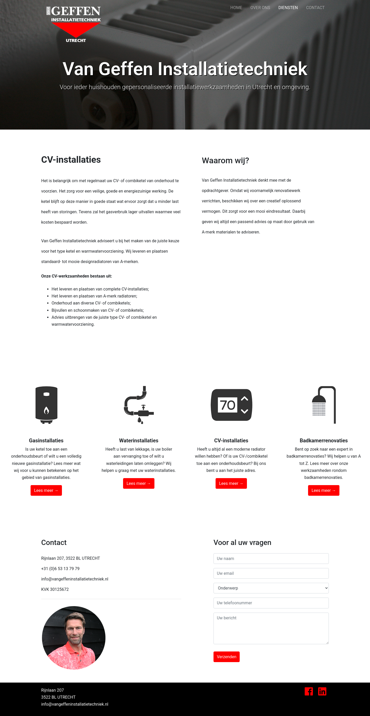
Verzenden (226, 656)
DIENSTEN (290, 7)
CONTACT (315, 7)
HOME (236, 7)
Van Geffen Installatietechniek (73, 7)
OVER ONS (260, 7)
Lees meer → (46, 490)
